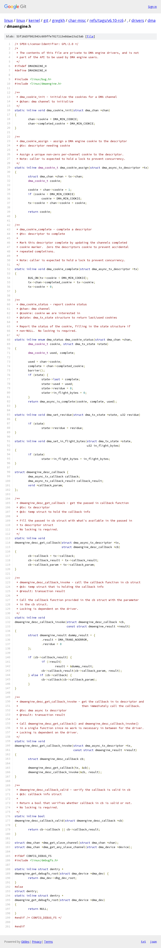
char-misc (77, 20)
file (90, 36)
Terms (48, 942)
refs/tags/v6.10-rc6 (106, 20)
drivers (137, 20)
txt (143, 941)
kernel (34, 20)
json (153, 941)
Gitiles (25, 942)
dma (152, 20)
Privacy (37, 942)
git (45, 20)
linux (8, 20)
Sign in (152, 7)
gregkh (58, 20)
